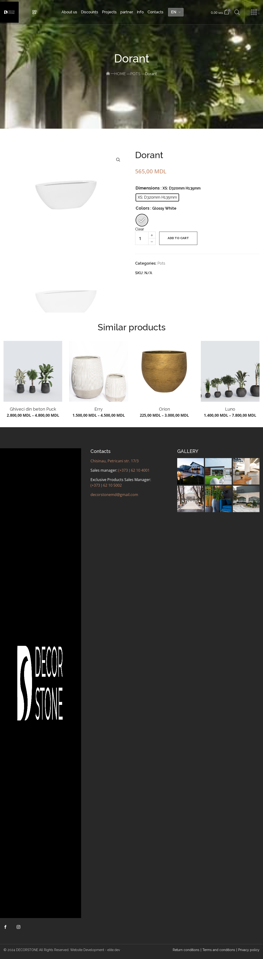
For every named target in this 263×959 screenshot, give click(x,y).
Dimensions (148, 188)
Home (120, 74)
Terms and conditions (218, 950)
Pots (135, 74)
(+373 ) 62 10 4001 (134, 470)
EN (173, 12)
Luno (230, 409)
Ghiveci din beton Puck (33, 409)
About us (69, 12)
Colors (142, 208)
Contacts (155, 12)
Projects (109, 12)
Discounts (89, 12)
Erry (98, 409)
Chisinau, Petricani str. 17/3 (114, 460)
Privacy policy (248, 950)
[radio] (157, 197)
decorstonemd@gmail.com (114, 494)
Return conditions (186, 950)
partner (126, 12)
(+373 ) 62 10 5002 (106, 485)
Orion (164, 409)
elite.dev (113, 950)
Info (140, 12)
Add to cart (178, 238)
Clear (139, 229)
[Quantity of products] (141, 238)
